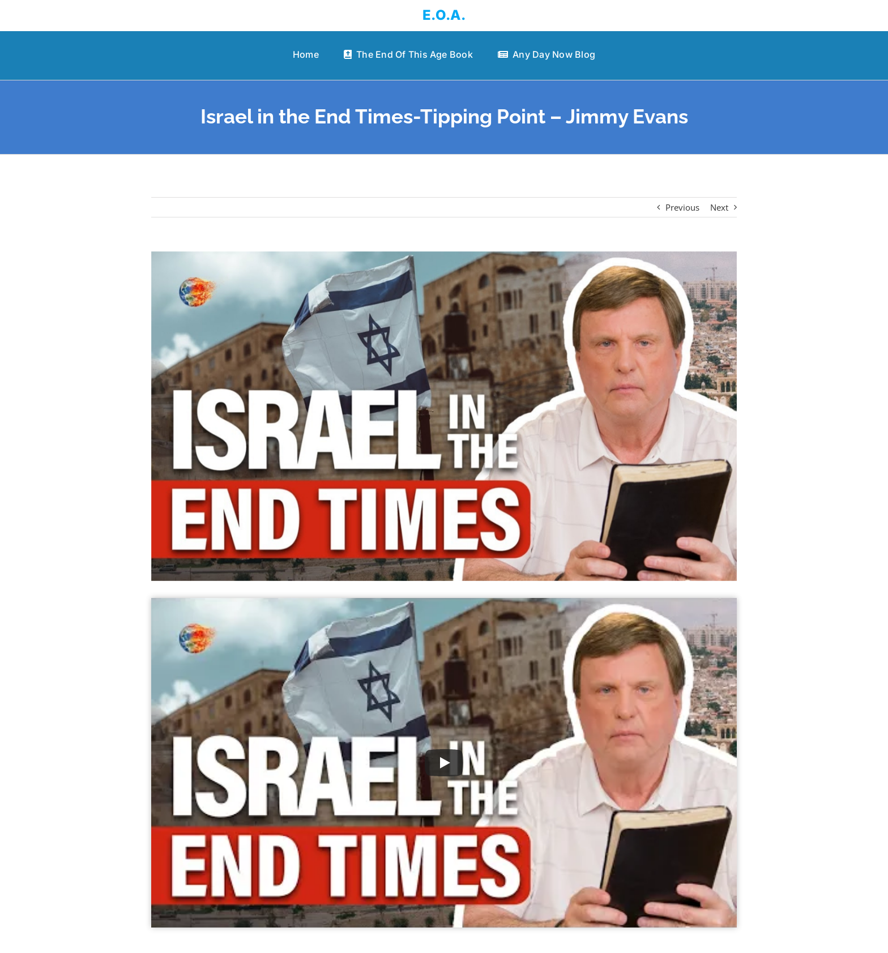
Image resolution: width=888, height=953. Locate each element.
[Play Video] (444, 762)
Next (719, 207)
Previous (682, 207)
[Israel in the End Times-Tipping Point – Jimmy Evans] (444, 416)
